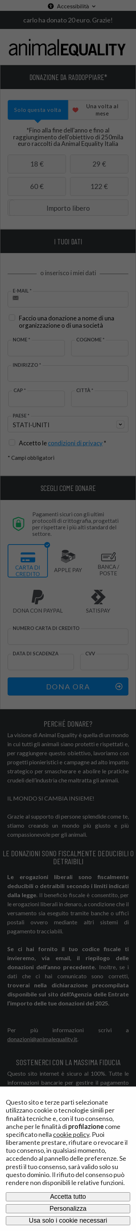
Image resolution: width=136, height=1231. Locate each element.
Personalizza (68, 1208)
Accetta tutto (68, 1196)
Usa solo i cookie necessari (68, 1220)
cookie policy (71, 1134)
